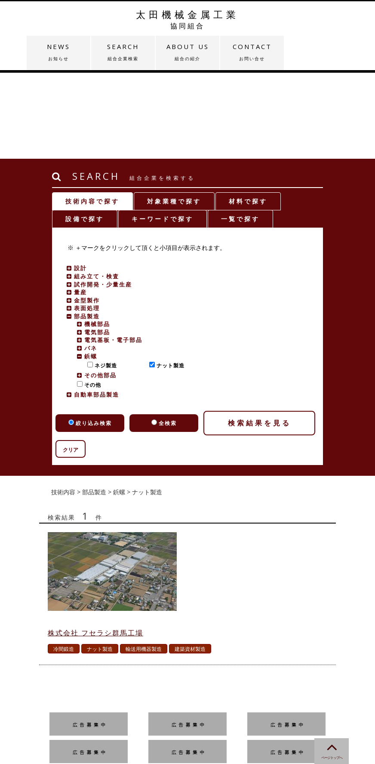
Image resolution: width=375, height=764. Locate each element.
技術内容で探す (92, 115)
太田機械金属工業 (187, 19)
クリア (70, 363)
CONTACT (252, 52)
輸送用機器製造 (144, 563)
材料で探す (248, 115)
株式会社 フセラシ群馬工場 (95, 546)
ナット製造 (168, 279)
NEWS (58, 52)
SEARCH (123, 52)
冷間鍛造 (63, 563)
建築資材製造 (190, 563)
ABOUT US (187, 52)
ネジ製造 (103, 279)
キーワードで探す (163, 133)
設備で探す (84, 133)
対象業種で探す (174, 115)
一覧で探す (240, 133)
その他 (91, 298)
